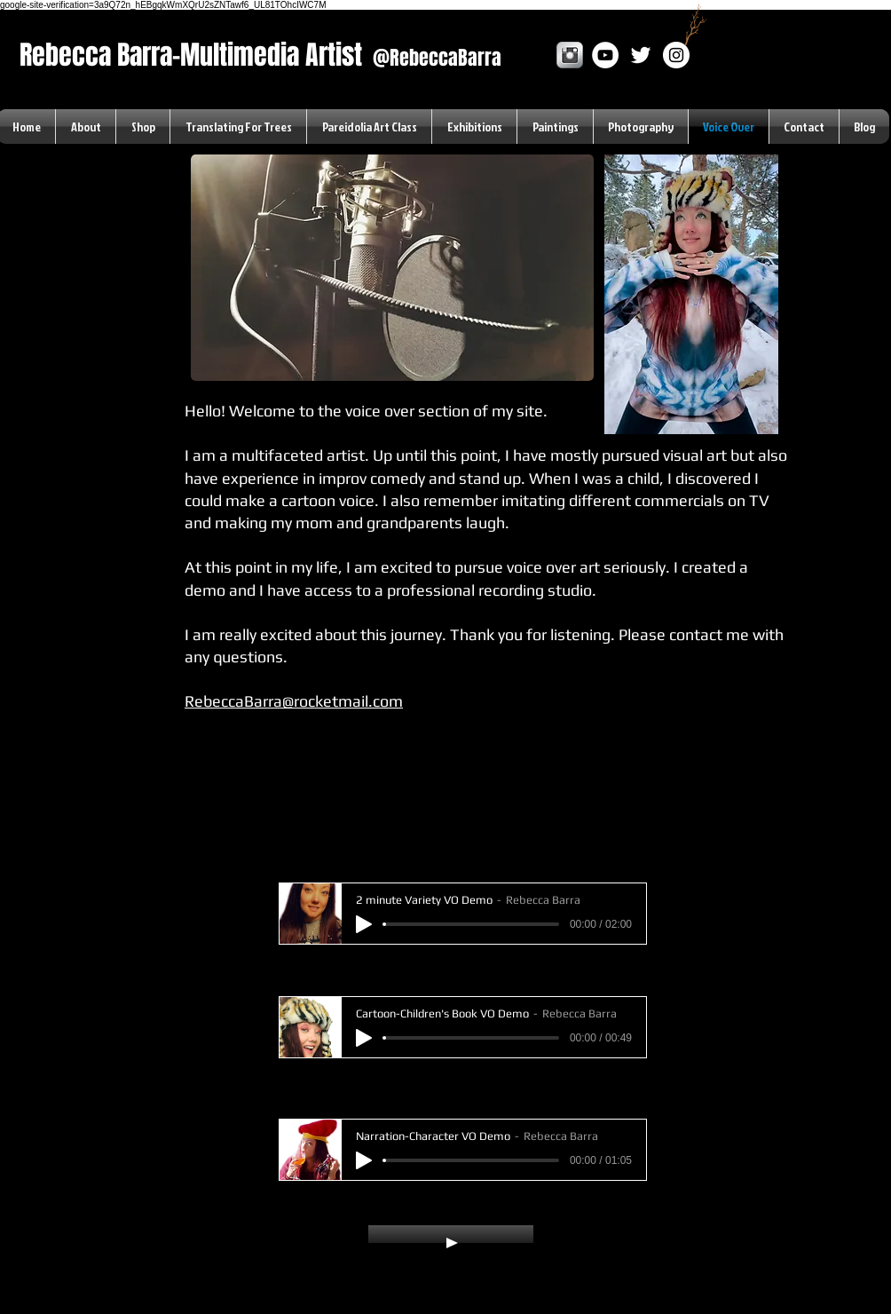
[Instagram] (676, 55)
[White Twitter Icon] (640, 55)
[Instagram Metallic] (569, 55)
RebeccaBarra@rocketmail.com (294, 701)
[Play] (364, 924)
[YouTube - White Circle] (605, 55)
